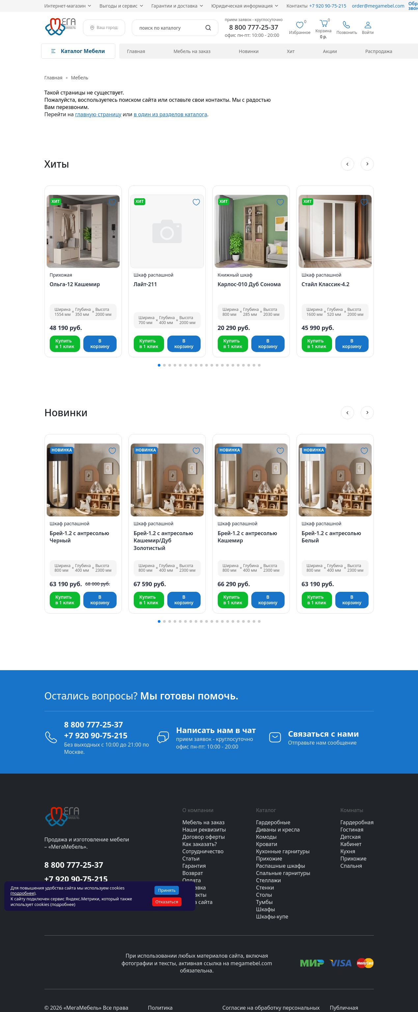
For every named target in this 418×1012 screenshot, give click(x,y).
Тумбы (264, 902)
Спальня (351, 865)
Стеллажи (268, 880)
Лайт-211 (145, 284)
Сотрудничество (203, 851)
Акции (330, 51)
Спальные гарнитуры (283, 873)
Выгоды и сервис (118, 6)
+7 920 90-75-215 (96, 735)
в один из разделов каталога (170, 114)
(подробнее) (23, 893)
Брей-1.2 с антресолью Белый (331, 537)
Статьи (191, 858)
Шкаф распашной (154, 275)
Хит (290, 51)
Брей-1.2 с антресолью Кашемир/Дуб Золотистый (163, 541)
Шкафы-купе (272, 916)
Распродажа (378, 51)
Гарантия (194, 865)
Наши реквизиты (204, 829)
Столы (264, 894)
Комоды (266, 836)
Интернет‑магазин (65, 6)
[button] (347, 164)
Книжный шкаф (235, 275)
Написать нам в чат (216, 730)
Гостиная (351, 829)
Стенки (265, 887)
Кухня (347, 851)
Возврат (192, 873)
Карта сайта (197, 902)
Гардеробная (357, 822)
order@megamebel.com (378, 6)
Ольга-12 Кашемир (75, 284)
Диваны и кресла (278, 829)
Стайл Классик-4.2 (325, 284)
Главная (136, 51)
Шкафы (265, 909)
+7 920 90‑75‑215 (327, 6)
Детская (350, 836)
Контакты (297, 6)
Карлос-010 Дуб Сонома (249, 284)
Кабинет (350, 844)
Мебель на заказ (192, 51)
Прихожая (61, 275)
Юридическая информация (242, 6)
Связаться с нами (323, 733)
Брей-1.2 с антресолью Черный (79, 537)
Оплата (191, 880)
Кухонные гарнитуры (283, 851)
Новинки (249, 51)
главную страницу (98, 114)
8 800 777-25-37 (253, 27)
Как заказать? (199, 844)
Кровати (266, 844)
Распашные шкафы (280, 865)
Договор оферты (203, 836)
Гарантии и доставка (175, 6)
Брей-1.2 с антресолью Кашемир (247, 537)
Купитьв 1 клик (64, 343)
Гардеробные (273, 822)
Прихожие (269, 858)
